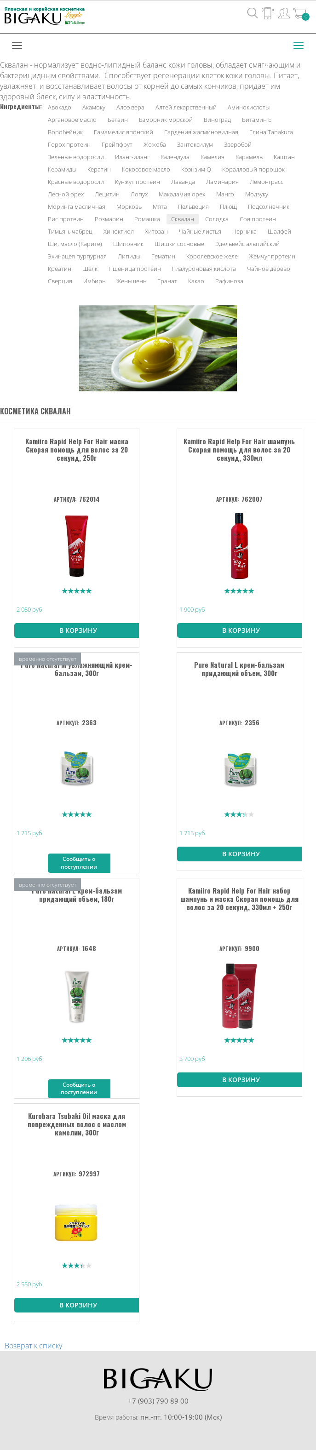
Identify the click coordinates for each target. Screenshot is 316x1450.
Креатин (59, 268)
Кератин (99, 169)
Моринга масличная (76, 206)
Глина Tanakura (271, 132)
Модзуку (256, 194)
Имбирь (94, 281)
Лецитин (107, 194)
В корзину (78, 630)
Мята (160, 206)
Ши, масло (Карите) (75, 244)
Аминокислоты (249, 107)
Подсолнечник (268, 206)
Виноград (217, 119)
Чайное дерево (268, 268)
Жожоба (155, 144)
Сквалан (182, 219)
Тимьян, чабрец (70, 231)
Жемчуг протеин (272, 256)
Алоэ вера (130, 107)
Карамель (249, 157)
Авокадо (59, 107)
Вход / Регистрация (284, 13)
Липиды (129, 256)
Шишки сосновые (179, 244)
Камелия (212, 157)
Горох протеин (69, 144)
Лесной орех (66, 194)
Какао (196, 281)
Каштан (284, 157)
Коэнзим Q (196, 169)
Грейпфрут (117, 144)
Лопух (139, 194)
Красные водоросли (76, 182)
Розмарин (109, 219)
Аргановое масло (72, 119)
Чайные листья (200, 231)
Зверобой (238, 144)
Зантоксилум (195, 144)
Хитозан (156, 231)
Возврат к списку (33, 1346)
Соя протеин (258, 219)
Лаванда (183, 182)
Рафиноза (229, 281)
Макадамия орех (182, 194)
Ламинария (222, 182)
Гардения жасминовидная (201, 132)
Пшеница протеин (135, 268)
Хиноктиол (118, 231)
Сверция (60, 281)
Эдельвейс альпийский (247, 244)
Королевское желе (212, 256)
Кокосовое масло (146, 169)
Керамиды (62, 169)
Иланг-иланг (132, 157)
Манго (225, 194)
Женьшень (131, 281)
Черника (244, 231)
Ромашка (147, 219)
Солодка (217, 219)
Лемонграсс (266, 182)
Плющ (228, 206)
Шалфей (279, 231)
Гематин (163, 256)
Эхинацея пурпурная (77, 256)
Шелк (90, 268)
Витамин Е (256, 119)
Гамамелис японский (123, 132)
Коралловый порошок (253, 169)
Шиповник (128, 244)
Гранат (167, 281)
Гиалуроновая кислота (204, 268)
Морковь (129, 206)
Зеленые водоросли (76, 157)
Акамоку (93, 107)
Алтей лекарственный (186, 107)
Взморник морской (166, 119)
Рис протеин (66, 219)
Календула (175, 157)
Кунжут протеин (137, 182)
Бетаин (118, 119)
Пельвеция (193, 206)
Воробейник (65, 132)
